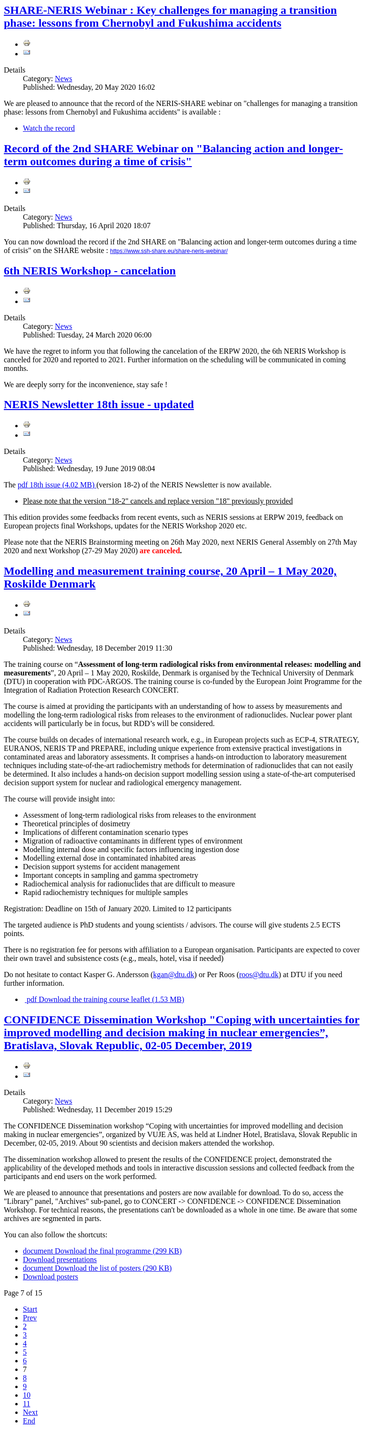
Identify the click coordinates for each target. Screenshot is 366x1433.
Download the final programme (102, 1251)
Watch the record (49, 128)
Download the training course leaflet (104, 999)
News (63, 78)
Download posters (50, 1277)
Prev (30, 1318)
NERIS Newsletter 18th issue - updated (99, 404)
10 (26, 1395)
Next (30, 1412)
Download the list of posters (97, 1268)
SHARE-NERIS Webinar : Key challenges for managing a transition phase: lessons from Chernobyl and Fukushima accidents (170, 16)
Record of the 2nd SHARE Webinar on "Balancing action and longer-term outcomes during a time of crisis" (173, 155)
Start (30, 1309)
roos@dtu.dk (259, 974)
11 (26, 1404)
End (29, 1421)
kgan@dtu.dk (173, 974)
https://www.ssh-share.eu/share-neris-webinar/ (169, 251)
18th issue (57, 485)
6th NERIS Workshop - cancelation (90, 270)
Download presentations (60, 1259)
